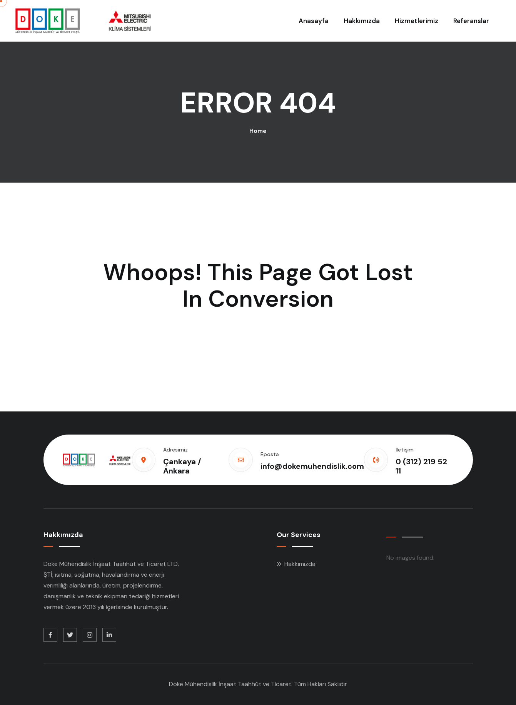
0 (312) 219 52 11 (421, 466)
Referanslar (471, 21)
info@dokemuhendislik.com (312, 466)
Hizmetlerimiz (416, 21)
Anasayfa (314, 21)
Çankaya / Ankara (182, 466)
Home (258, 131)
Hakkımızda (362, 21)
